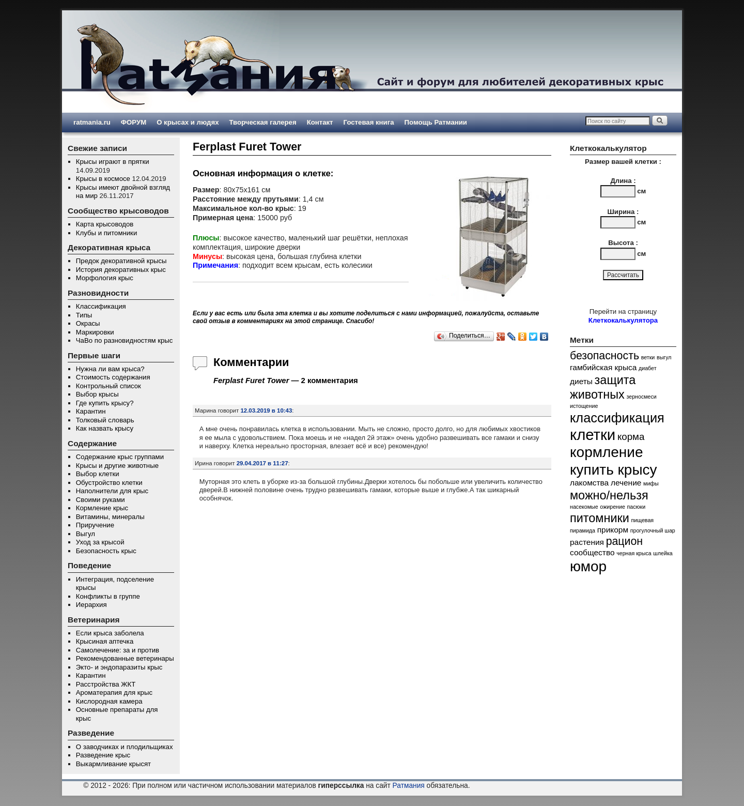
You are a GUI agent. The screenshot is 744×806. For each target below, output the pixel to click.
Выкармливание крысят (113, 764)
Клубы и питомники (106, 233)
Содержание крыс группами (120, 457)
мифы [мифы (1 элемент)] (651, 483)
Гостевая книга (369, 122)
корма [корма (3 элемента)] (630, 436)
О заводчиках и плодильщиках (124, 747)
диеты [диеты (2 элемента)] (581, 381)
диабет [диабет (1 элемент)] (648, 368)
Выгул (85, 534)
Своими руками (100, 500)
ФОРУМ (133, 122)
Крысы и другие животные (117, 465)
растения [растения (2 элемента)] (587, 542)
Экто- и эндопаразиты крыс (119, 667)
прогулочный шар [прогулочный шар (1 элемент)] (652, 530)
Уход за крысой (100, 542)
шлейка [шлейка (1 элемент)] (662, 553)
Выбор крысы (97, 394)
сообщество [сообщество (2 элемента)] (592, 552)
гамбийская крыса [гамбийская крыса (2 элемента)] (603, 367)
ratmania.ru (92, 122)
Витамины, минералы (110, 517)
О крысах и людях (188, 122)
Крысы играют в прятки (112, 161)
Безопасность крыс (106, 551)
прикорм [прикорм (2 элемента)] (612, 529)
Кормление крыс (102, 508)
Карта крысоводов (105, 224)
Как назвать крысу (104, 428)
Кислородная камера (109, 701)
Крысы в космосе (103, 179)
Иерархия (91, 605)
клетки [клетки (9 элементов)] (592, 434)
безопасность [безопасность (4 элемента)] (604, 355)
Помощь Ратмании (436, 122)
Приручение (95, 525)
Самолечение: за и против (117, 650)
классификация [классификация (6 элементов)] (617, 417)
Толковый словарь (105, 420)
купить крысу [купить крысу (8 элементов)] (613, 470)
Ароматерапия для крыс (114, 692)
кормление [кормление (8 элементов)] (606, 452)
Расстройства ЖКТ (105, 684)
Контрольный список (108, 386)
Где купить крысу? (105, 403)
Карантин (91, 411)
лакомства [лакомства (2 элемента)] (589, 482)
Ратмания (409, 785)
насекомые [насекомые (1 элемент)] (584, 507)
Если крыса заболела (110, 633)
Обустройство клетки (109, 482)
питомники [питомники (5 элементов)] (599, 518)
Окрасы (88, 323)
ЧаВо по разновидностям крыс (124, 340)
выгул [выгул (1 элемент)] (664, 357)
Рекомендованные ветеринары (125, 658)
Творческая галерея (262, 122)
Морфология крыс (104, 278)
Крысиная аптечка (104, 641)
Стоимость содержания (113, 377)
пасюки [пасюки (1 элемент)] (636, 507)
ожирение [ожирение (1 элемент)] (612, 507)
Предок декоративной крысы (121, 261)
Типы (84, 315)
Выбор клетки (97, 474)
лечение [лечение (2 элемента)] (626, 482)
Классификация (101, 306)
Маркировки (95, 332)
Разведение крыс (103, 755)
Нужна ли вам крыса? (110, 369)
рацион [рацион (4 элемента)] (624, 541)
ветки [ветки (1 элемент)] (648, 357)
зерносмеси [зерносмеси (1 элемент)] (641, 396)
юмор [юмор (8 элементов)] (588, 566)
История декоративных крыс (121, 269)
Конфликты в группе (108, 596)
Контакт (320, 122)
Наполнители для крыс (112, 491)
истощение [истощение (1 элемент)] (584, 406)
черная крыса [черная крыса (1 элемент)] (633, 553)
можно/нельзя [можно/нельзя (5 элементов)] (609, 495)
